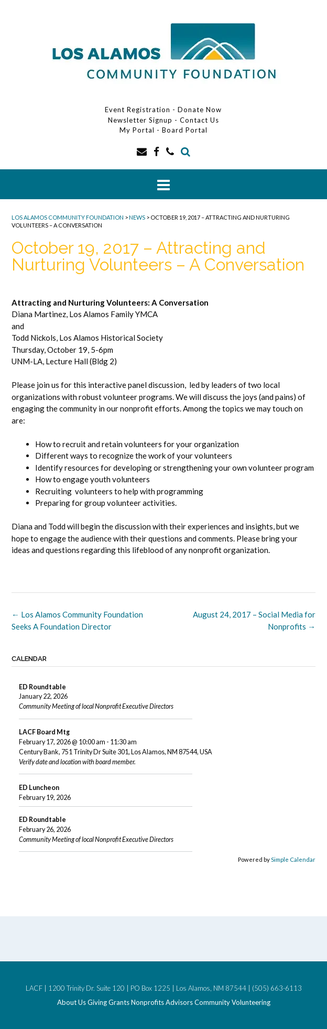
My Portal (138, 130)
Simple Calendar (293, 859)
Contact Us (199, 120)
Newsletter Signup (140, 120)
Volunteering (251, 1002)
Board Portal (185, 130)
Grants (118, 1002)
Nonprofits (147, 1002)
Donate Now (200, 109)
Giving (97, 1002)
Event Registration (137, 109)
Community (212, 1002)
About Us (71, 1002)
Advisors (179, 1002)
